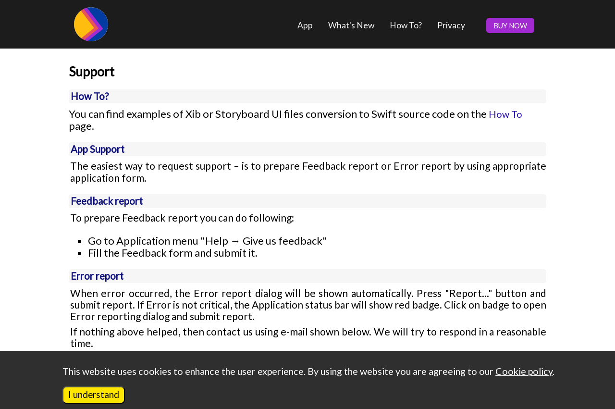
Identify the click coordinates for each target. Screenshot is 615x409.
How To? (406, 25)
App (305, 25)
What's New (351, 25)
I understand (93, 394)
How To (505, 114)
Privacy (451, 25)
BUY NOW (510, 25)
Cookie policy (524, 371)
